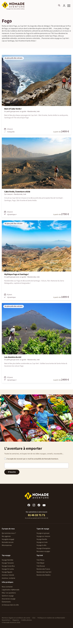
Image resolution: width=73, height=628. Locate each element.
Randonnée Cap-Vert (44, 572)
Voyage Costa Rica (8, 566)
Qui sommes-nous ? (9, 533)
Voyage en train (42, 542)
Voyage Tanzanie (8, 563)
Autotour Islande (8, 575)
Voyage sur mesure (43, 536)
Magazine (15, 620)
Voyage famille (42, 539)
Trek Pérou (40, 560)
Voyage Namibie (7, 560)
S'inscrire (12, 472)
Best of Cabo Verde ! (13, 108)
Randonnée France (43, 569)
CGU (33, 618)
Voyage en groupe (43, 533)
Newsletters (6, 620)
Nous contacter (7, 587)
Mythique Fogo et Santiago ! (16, 274)
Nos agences (6, 536)
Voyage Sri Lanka (8, 569)
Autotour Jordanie (8, 578)
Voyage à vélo (41, 545)
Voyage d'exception (43, 548)
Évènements (6, 602)
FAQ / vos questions (9, 593)
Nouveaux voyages (43, 551)
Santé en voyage (8, 596)
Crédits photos (26, 620)
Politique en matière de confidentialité (51, 618)
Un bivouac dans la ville (10, 605)
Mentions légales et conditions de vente (16, 618)
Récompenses (7, 545)
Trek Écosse (41, 566)
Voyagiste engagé (8, 539)
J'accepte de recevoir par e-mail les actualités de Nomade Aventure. (31, 459)
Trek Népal (40, 563)
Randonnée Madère (43, 575)
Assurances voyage (8, 599)
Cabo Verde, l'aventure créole (17, 191)
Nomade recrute (7, 542)
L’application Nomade (10, 590)
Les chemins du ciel (12, 357)
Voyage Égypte (7, 572)
